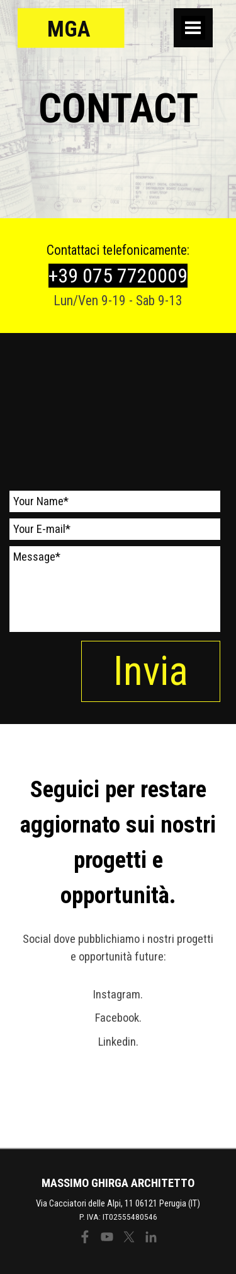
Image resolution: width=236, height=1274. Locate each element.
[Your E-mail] (114, 529)
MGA (68, 29)
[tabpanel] (118, 109)
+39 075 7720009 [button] (118, 276)
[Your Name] (114, 501)
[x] (129, 1236)
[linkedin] (151, 1236)
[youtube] (107, 1236)
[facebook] (85, 1236)
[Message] (114, 589)
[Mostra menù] (193, 27)
